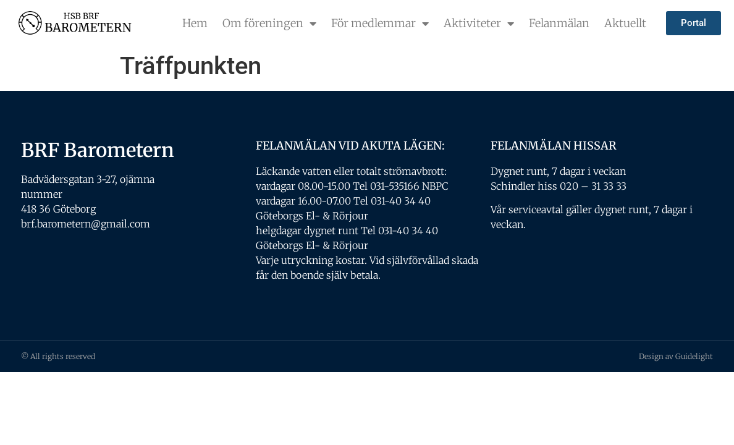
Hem (195, 23)
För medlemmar (380, 23)
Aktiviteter (479, 23)
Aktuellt (625, 23)
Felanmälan (559, 23)
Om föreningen (269, 23)
